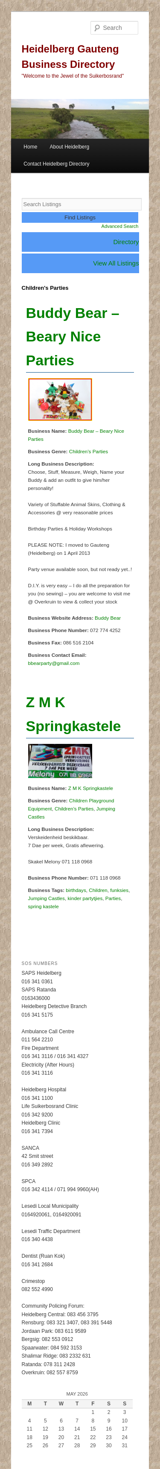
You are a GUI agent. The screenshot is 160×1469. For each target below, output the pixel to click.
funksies (119, 890)
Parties (113, 898)
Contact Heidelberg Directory (56, 164)
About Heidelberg (69, 147)
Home (30, 147)
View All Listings (116, 263)
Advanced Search (120, 226)
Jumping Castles (46, 898)
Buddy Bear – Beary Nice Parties (72, 336)
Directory (126, 241)
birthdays (76, 890)
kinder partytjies (84, 898)
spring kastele (43, 906)
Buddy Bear (108, 618)
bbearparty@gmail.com (54, 663)
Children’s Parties (88, 451)
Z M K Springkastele (90, 788)
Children (98, 890)
